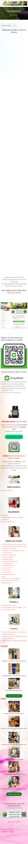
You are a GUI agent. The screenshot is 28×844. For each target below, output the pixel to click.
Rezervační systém (14, 822)
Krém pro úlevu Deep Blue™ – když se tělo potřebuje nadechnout (14, 675)
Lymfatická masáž (7, 563)
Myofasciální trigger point (9, 555)
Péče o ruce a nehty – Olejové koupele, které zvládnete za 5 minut (14, 744)
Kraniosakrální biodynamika (10, 561)
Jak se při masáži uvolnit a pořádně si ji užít (14, 544)
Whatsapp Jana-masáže (14, 437)
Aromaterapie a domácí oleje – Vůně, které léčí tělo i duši (14, 713)
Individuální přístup (7, 559)
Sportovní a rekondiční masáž (10, 581)
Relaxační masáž (6, 583)
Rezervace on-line (14, 293)
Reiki (3, 576)
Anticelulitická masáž (8, 566)
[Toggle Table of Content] (14, 25)
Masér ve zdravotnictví (8, 522)
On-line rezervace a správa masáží (14, 457)
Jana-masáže (14, 421)
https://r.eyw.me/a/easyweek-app (11, 392)
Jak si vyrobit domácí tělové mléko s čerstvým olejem (14, 759)
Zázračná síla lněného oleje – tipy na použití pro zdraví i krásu (14, 774)
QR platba (5, 515)
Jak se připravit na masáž (9, 605)
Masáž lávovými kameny (9, 574)
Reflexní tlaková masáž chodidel (11, 578)
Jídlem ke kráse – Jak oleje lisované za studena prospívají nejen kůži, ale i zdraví (14, 729)
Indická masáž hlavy (7, 557)
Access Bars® (6, 570)
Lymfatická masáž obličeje (9, 548)
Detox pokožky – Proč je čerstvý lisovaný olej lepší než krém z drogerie (14, 788)
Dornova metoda (7, 568)
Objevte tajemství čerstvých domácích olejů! (14, 546)
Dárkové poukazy (7, 490)
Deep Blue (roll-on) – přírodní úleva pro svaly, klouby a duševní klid (14, 661)
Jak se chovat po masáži (8, 609)
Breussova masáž (7, 572)
